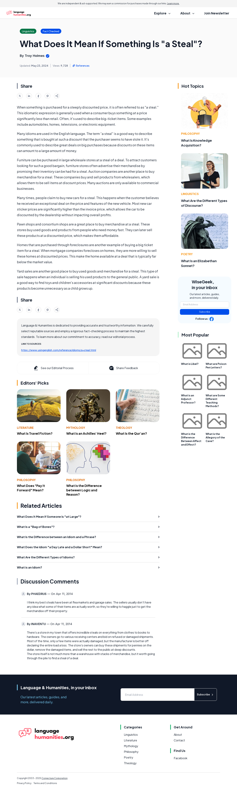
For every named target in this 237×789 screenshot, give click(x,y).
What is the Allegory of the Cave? (215, 437)
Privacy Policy (24, 783)
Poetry (187, 254)
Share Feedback (123, 368)
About (178, 734)
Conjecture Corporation (55, 778)
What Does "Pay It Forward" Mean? (31, 488)
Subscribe (204, 311)
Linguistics (190, 194)
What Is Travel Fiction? (35, 433)
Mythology (75, 428)
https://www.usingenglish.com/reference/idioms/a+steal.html (58, 350)
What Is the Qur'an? (131, 433)
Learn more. (173, 3)
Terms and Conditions (45, 783)
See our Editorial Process (53, 368)
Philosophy (26, 480)
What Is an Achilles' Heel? (86, 433)
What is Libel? (190, 363)
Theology (124, 428)
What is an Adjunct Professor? (188, 399)
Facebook (180, 758)
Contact (179, 740)
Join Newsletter (216, 13)
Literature (25, 428)
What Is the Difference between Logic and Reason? (84, 490)
